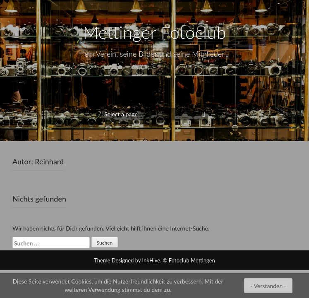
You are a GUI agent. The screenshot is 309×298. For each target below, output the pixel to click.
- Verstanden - (268, 285)
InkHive (151, 260)
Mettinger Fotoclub (154, 32)
